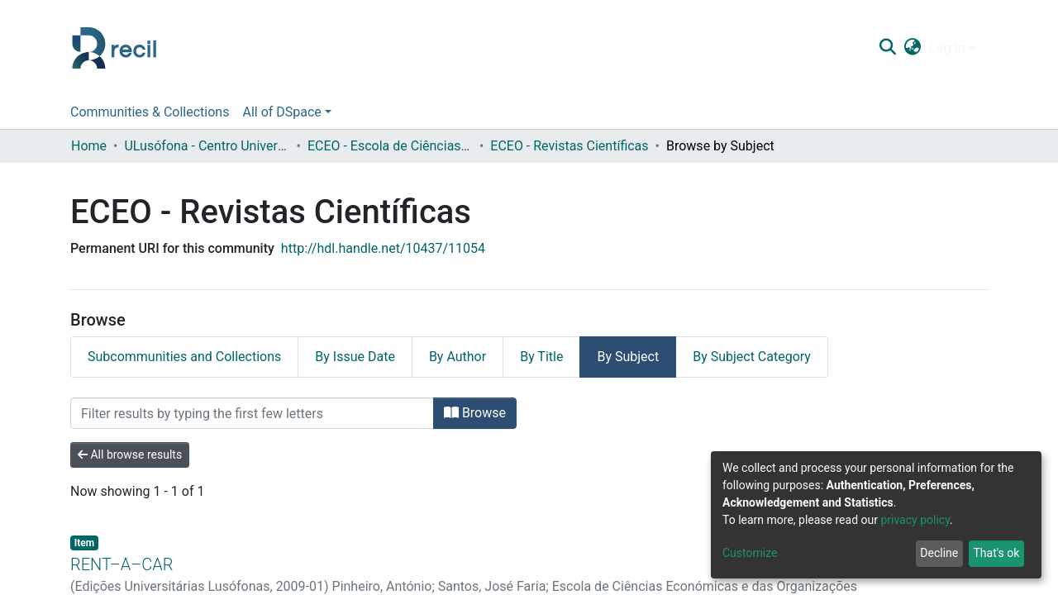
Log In (947, 47)
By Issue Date (355, 356)
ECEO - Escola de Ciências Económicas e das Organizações (390, 146)
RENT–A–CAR (121, 564)
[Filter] (252, 413)
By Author (457, 356)
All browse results (130, 454)
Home (89, 146)
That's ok (996, 552)
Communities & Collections (149, 112)
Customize (749, 552)
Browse (475, 413)
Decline (939, 552)
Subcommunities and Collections (184, 356)
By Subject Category (752, 356)
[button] (912, 48)
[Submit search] (887, 48)
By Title (541, 356)
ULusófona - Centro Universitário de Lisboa (206, 146)
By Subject (628, 356)
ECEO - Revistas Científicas (569, 146)
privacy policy (915, 519)
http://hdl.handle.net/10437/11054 (383, 248)
